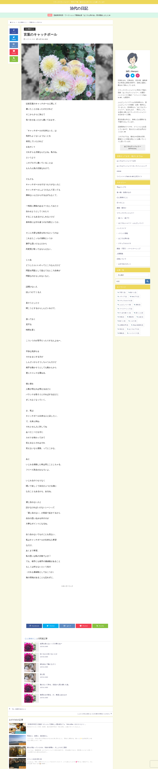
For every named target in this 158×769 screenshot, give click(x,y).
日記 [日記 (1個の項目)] (121, 329)
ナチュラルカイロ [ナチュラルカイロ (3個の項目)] (125, 300)
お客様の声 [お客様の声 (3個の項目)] (123, 325)
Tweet (14, 38)
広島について (121, 259)
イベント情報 (123, 233)
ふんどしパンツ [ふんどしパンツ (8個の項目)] (125, 304)
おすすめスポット (124, 264)
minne (119, 171)
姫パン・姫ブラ (123, 218)
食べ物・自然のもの (124, 192)
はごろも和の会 (123, 238)
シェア (14, 31)
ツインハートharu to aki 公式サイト (129, 176)
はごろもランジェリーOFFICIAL (132, 147)
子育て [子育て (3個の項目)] (122, 292)
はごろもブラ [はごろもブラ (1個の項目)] (134, 329)
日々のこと (121, 202)
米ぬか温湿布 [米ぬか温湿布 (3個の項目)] (138, 325)
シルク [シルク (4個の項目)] (133, 321)
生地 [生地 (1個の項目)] (121, 317)
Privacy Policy (14, 751)
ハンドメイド (121, 228)
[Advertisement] (46, 604)
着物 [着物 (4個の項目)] (121, 333)
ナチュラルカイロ (124, 243)
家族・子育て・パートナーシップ (128, 248)
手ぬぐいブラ (121, 187)
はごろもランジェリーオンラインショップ (132, 166)
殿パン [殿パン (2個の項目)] (133, 292)
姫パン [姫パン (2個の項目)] (122, 321)
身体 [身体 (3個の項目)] (138, 304)
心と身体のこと (30, 29)
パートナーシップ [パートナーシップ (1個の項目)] (125, 308)
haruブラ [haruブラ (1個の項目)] (135, 296)
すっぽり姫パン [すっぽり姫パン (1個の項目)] (125, 313)
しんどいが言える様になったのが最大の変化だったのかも (85, 686)
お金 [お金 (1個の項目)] (140, 317)
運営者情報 (14, 757)
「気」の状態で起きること (23, 680)
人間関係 (120, 254)
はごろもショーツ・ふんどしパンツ (131, 223)
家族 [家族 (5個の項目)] (131, 317)
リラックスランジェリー (125, 213)
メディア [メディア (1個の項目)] (123, 296)
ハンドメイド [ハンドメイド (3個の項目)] (134, 333)
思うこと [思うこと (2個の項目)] (139, 313)
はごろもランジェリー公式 (126, 161)
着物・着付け (121, 208)
